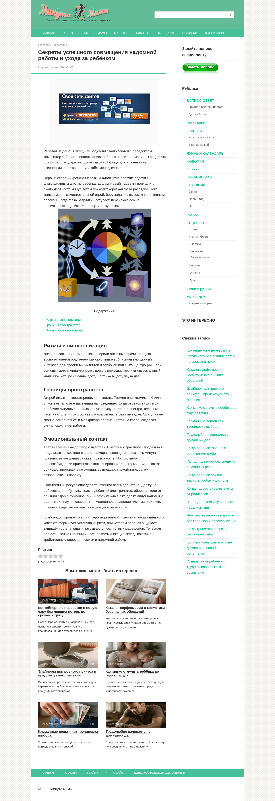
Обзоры (193, 169)
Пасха (193, 206)
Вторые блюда (199, 237)
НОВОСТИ (142, 33)
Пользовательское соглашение (159, 772)
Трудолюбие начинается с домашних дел (128, 733)
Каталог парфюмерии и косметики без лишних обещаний (135, 609)
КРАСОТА (120, 33)
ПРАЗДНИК (189, 33)
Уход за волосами (201, 137)
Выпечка (195, 244)
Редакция (70, 772)
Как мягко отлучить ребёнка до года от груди (132, 673)
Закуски (194, 265)
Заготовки (196, 251)
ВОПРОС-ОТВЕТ (200, 100)
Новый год (196, 199)
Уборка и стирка (200, 303)
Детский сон (197, 114)
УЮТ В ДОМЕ (165, 33)
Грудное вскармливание (206, 107)
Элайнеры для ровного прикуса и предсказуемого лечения (67, 673)
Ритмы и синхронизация (64, 320)
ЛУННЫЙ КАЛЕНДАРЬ (205, 153)
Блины (193, 229)
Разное (192, 215)
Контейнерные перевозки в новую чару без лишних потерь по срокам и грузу (67, 611)
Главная (48, 33)
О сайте (68, 33)
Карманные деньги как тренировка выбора (68, 733)
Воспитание (215, 33)
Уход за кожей (199, 144)
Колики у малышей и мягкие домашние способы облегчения (209, 547)
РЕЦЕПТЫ (195, 223)
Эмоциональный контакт (64, 330)
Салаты (194, 273)
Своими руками (199, 289)
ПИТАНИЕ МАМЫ (95, 33)
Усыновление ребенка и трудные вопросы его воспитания (206, 566)
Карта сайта (115, 772)
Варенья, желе (200, 257)
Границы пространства (63, 325)
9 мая (193, 191)
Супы (192, 280)
